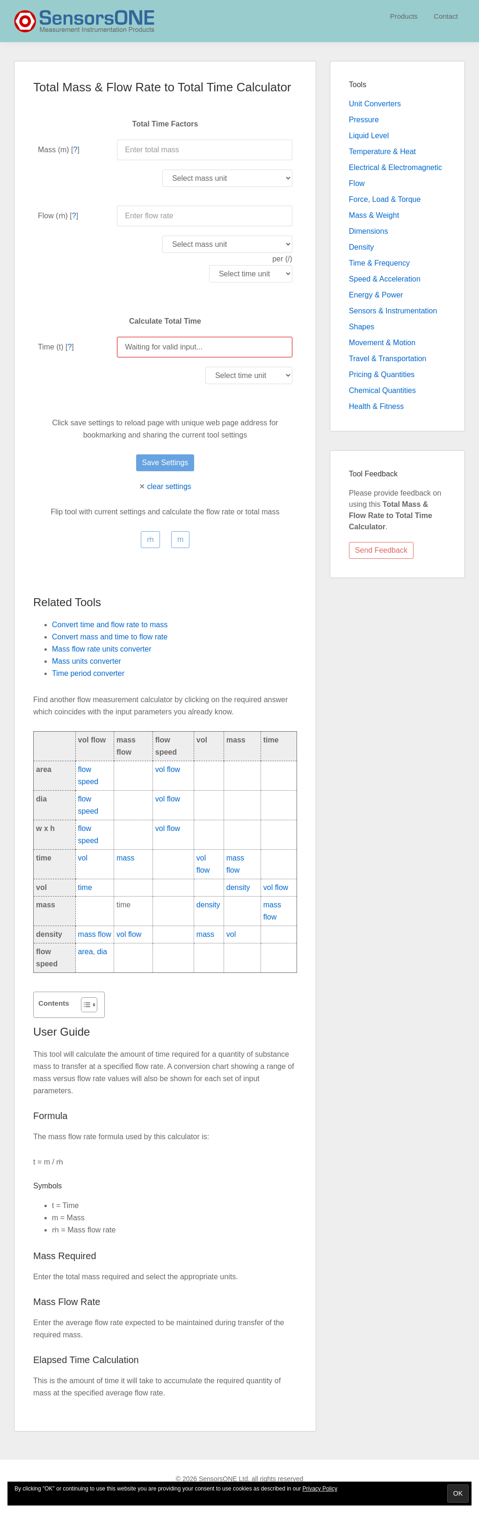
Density (361, 247)
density (238, 887)
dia (102, 952)
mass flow (94, 934)
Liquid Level (369, 136)
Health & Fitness (376, 406)
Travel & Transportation (388, 359)
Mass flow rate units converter (102, 649)
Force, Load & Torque (385, 199)
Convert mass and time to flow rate (109, 637)
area (85, 952)
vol (82, 858)
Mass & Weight (374, 215)
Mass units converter (86, 661)
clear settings (169, 486)
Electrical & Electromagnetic (395, 167)
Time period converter (88, 673)
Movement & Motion (382, 343)
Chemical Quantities (382, 390)
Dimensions (368, 231)
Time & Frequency (379, 263)
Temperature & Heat (382, 152)
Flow (357, 183)
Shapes (361, 327)
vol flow (167, 769)
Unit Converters (375, 104)
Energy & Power (376, 295)
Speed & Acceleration (385, 279)
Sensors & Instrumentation (393, 311)
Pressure (364, 120)
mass (125, 858)
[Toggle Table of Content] (84, 1005)
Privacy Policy (320, 1488)
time (85, 887)
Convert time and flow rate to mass (109, 625)
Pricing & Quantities (382, 374)
